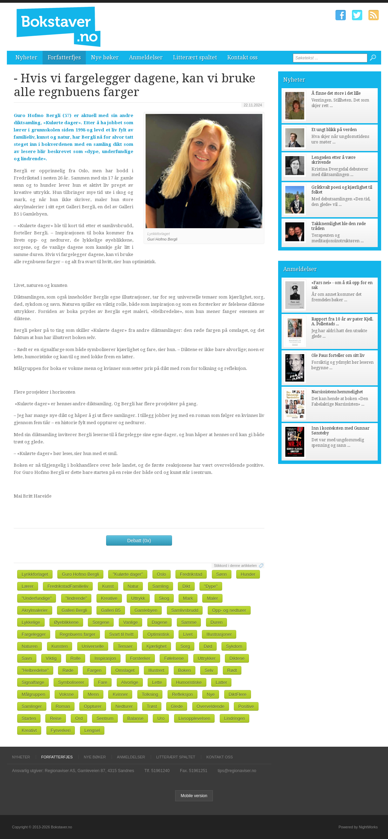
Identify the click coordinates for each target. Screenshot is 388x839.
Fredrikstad (191, 574)
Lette (157, 682)
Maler (212, 598)
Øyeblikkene (66, 622)
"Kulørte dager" (128, 574)
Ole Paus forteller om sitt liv (338, 355)
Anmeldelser (146, 57)
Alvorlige (129, 682)
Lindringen (234, 718)
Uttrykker (207, 658)
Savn (27, 658)
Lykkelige (31, 622)
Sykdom (234, 646)
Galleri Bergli (74, 610)
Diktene (236, 658)
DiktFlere (238, 694)
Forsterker (140, 658)
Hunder (248, 574)
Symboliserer (71, 682)
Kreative (109, 598)
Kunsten (60, 646)
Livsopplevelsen (194, 718)
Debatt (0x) (139, 540)
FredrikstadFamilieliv (67, 586)
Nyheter (26, 57)
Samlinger (32, 706)
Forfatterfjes (64, 57)
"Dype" (211, 586)
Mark (188, 598)
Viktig (51, 658)
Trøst (152, 706)
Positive (246, 706)
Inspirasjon (105, 658)
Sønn (221, 574)
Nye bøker (105, 57)
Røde (67, 670)
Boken (184, 670)
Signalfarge (33, 682)
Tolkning (150, 694)
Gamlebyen (146, 610)
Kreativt (29, 730)
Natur (133, 586)
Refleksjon (182, 694)
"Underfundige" (37, 598)
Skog (164, 598)
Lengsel (92, 730)
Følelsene (174, 658)
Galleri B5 (111, 610)
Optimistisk (158, 634)
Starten (29, 718)
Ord (79, 718)
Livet (187, 634)
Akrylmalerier (35, 610)
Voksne (66, 694)
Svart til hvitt (121, 634)
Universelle (93, 646)
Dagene (160, 622)
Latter (221, 682)
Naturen (29, 646)
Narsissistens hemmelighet (337, 391)
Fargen (94, 670)
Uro (160, 718)
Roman (63, 706)
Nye (211, 694)
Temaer (125, 646)
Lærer (28, 586)
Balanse (135, 718)
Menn (93, 694)
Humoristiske (189, 682)
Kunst (108, 586)
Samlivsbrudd (184, 610)
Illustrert (156, 670)
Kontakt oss (242, 57)
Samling (160, 586)
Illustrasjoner (219, 634)
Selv (209, 670)
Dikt (186, 586)
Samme (189, 622)
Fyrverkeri (61, 730)
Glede (177, 706)
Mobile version (194, 795)
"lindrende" (76, 598)
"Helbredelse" (35, 670)
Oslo (161, 574)
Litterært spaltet (195, 57)
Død (208, 646)
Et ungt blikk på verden (334, 129)
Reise (55, 718)
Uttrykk (138, 598)
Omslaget (125, 670)
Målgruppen (33, 694)
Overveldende (211, 706)
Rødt (232, 670)
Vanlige (130, 622)
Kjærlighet (156, 646)
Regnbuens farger (77, 634)
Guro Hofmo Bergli (80, 574)
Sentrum (104, 718)
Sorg (185, 646)
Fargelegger (34, 634)
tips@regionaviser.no (237, 770)
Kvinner (120, 694)
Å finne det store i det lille (336, 93)
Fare (102, 682)
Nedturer (124, 706)
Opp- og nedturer (229, 610)
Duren (216, 622)
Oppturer (92, 706)
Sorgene (100, 622)
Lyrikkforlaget (35, 574)
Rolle (75, 658)
